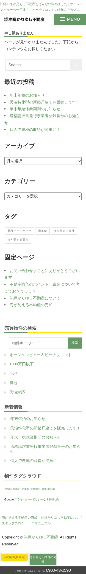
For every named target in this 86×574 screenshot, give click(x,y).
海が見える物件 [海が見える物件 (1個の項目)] (64, 231)
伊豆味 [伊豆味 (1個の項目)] (8, 489)
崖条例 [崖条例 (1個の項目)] (42, 231)
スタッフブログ (13, 523)
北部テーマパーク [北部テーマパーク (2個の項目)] (19, 231)
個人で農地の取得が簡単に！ (35, 129)
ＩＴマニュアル (39, 523)
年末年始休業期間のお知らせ (35, 109)
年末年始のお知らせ (27, 95)
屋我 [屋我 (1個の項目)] (44, 489)
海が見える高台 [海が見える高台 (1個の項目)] (18, 239)
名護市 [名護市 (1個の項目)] (16, 489)
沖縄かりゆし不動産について (35, 298)
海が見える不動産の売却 (31, 305)
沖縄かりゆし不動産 (41, 537)
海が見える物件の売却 (43, 559)
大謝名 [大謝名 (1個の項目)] (25, 489)
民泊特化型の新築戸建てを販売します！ (45, 102)
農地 (13, 383)
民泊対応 (17, 392)
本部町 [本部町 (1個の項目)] (51, 489)
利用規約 (53, 499)
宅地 (13, 373)
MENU (73, 19)
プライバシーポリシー (29, 499)
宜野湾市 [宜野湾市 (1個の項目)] (35, 489)
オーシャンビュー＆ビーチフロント (40, 355)
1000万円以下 (21, 364)
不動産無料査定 (14, 557)
